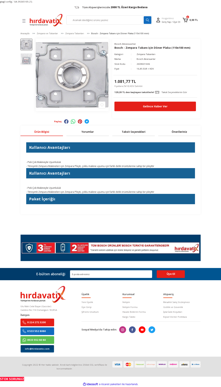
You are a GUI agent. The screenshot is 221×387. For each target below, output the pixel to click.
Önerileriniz (179, 132)
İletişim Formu (130, 307)
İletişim (126, 302)
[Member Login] (158, 20)
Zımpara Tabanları (146, 54)
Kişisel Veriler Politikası (175, 316)
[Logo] (46, 20)
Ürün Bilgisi (41, 132)
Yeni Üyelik (87, 302)
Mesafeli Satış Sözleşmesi (176, 302)
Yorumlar (88, 132)
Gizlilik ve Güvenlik (173, 307)
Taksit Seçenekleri (133, 132)
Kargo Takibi (128, 316)
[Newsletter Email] (111, 274)
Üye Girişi (86, 307)
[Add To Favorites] (101, 104)
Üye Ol (176, 21)
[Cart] (190, 20)
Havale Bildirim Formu (134, 311)
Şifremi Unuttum (90, 311)
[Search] (109, 20)
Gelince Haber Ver (155, 106)
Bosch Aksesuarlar (146, 58)
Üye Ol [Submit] (171, 274)
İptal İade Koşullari (172, 311)
